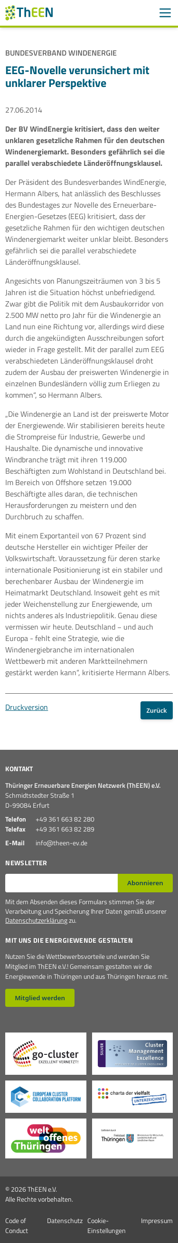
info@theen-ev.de (61, 843)
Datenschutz (65, 1220)
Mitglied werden (40, 998)
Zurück (156, 710)
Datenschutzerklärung (36, 920)
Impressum (157, 1220)
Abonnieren (145, 883)
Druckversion (26, 707)
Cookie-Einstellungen (106, 1225)
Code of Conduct (16, 1225)
